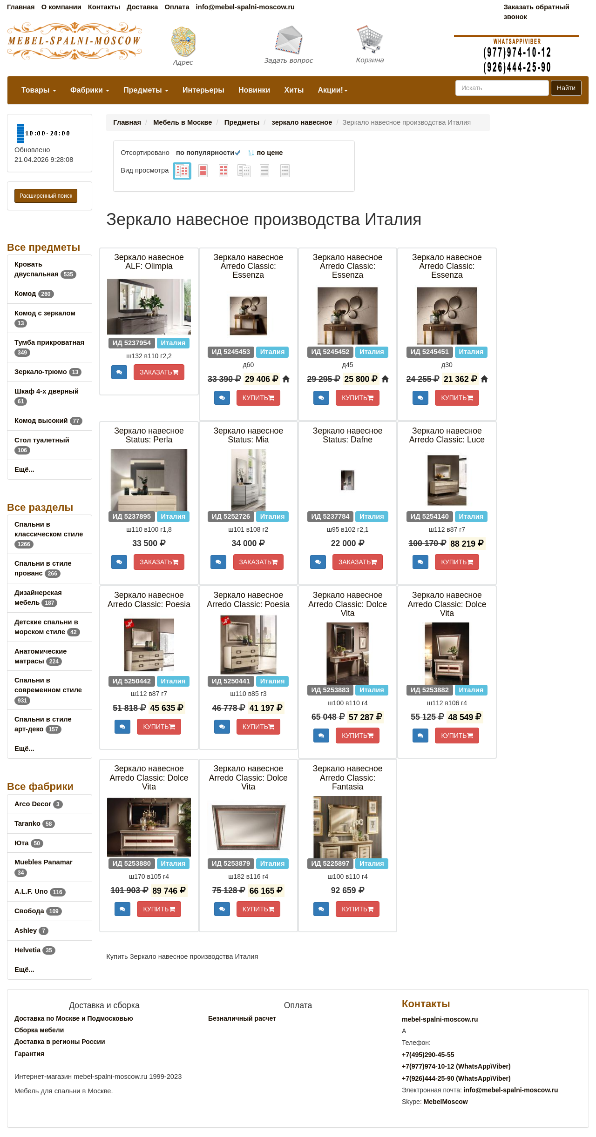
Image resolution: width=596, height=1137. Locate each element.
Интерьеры (203, 90)
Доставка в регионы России (59, 1041)
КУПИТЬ (258, 397)
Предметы (146, 90)
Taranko (34, 823)
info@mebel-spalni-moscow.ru (245, 7)
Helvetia (34, 950)
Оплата (176, 7)
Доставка (142, 7)
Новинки (254, 90)
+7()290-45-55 (428, 1054)
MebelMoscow (446, 1101)
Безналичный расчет (242, 1018)
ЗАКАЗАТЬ (159, 372)
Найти (566, 88)
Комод (34, 293)
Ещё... (24, 469)
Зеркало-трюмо (47, 371)
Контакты (104, 7)
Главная (21, 7)
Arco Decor (38, 804)
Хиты (294, 90)
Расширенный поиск (46, 196)
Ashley (31, 930)
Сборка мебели (39, 1030)
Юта (28, 843)
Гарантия (29, 1053)
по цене (265, 152)
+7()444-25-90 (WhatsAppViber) (456, 1078)
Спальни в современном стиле (48, 689)
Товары (38, 90)
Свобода (38, 911)
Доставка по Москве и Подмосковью (73, 1018)
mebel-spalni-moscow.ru (440, 1019)
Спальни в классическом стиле (48, 534)
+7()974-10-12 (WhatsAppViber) (456, 1066)
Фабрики (89, 90)
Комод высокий (48, 420)
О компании (61, 7)
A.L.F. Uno (40, 891)
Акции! (332, 90)
